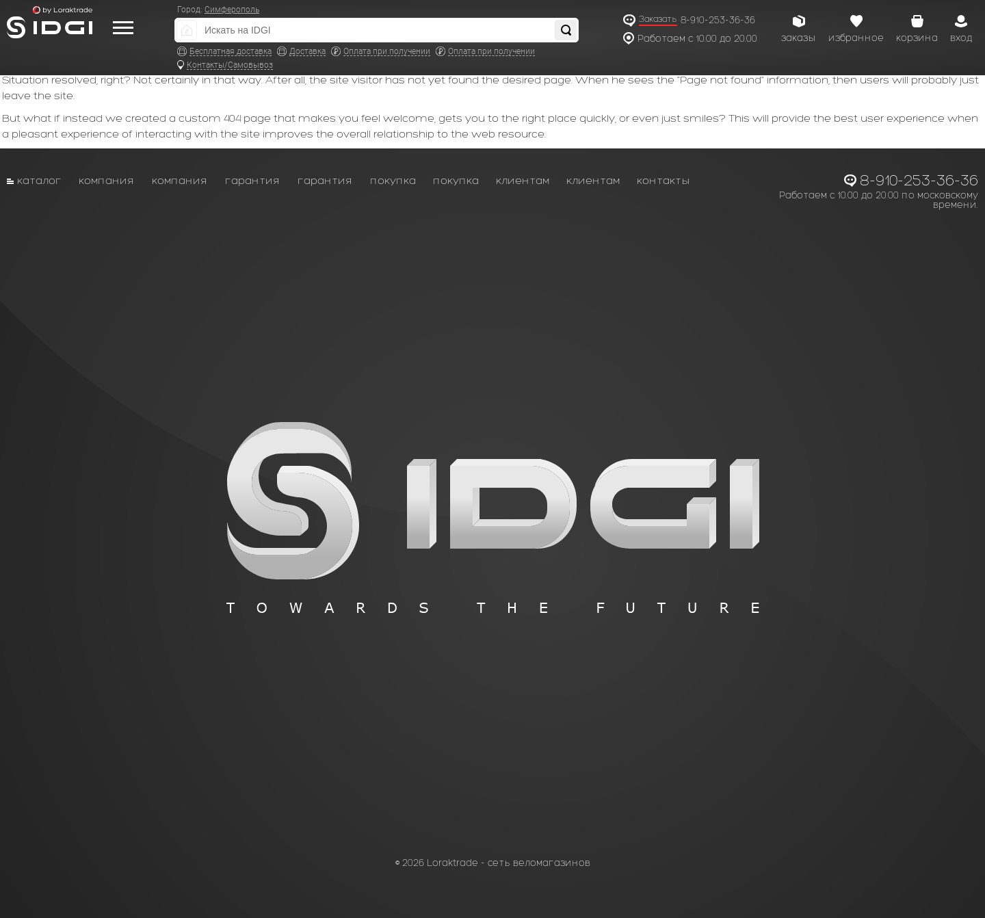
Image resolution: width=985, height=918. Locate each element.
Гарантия (252, 180)
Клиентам (522, 180)
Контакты (663, 180)
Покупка (393, 180)
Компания (107, 180)
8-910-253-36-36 (718, 20)
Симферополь (232, 9)
